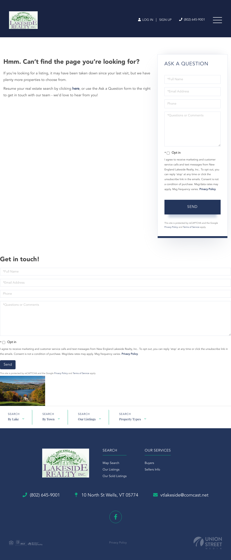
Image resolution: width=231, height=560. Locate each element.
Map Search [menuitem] (111, 463)
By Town (48, 419)
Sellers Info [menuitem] (152, 469)
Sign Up (165, 20)
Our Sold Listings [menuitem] (115, 476)
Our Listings (87, 419)
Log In (145, 20)
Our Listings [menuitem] (111, 469)
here (75, 89)
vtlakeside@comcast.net (180, 495)
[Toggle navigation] (217, 20)
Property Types (130, 419)
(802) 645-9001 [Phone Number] (192, 19)
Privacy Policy (207, 189)
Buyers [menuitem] (149, 463)
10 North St (106, 495)
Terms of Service (191, 227)
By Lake (13, 419)
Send (192, 207)
